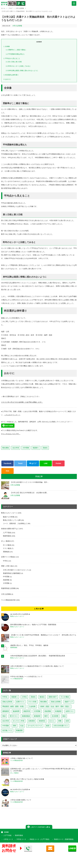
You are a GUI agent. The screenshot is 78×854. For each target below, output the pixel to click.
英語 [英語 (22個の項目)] (4, 716)
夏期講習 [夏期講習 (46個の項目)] (5, 711)
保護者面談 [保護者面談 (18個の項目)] (26, 716)
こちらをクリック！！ (12, 415)
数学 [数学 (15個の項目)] (46, 716)
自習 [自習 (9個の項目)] (67, 721)
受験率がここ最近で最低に (16, 50)
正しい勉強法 (6, 541)
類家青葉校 (7, 536)
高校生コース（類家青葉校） (64, 839)
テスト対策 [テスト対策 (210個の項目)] (32, 702)
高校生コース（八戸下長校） (40, 839)
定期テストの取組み (8, 557)
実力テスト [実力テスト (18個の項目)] (14, 716)
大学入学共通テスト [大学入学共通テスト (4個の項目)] (60, 726)
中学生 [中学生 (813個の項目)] (4, 697)
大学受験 (26, 448)
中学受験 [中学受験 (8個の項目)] (5, 726)
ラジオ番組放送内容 (8, 600)
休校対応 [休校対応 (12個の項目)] (42, 721)
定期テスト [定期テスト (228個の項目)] (20, 702)
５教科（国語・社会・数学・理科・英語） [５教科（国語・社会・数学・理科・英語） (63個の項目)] (55, 706)
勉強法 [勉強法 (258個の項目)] (42, 697)
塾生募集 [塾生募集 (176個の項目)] (43, 702)
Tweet (20, 463)
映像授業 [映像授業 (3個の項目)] (19, 730)
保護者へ (36, 448)
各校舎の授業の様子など (10, 529)
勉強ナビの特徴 (8, 517)
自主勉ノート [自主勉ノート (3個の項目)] (7, 730)
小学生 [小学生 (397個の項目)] (24, 697)
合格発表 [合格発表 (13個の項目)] (31, 721)
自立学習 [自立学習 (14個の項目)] (5, 721)
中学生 (5, 561)
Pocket (58, 463)
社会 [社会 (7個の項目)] (22, 726)
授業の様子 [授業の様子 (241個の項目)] (53, 697)
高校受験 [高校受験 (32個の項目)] (48, 711)
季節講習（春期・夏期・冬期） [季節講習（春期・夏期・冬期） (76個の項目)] (13, 706)
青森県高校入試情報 (8, 588)
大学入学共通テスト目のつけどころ (16, 570)
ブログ (10, 8)
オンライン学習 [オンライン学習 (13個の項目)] (18, 721)
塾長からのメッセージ (9, 513)
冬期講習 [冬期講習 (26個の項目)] (58, 711)
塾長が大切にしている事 (12, 520)
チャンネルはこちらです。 (10, 434)
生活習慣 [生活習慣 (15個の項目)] (55, 716)
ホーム (3, 8)
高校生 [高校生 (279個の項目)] (33, 697)
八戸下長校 (7, 533)
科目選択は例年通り (11, 75)
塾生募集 (5, 448)
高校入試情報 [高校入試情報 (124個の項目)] (56, 702)
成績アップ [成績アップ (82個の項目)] (69, 702)
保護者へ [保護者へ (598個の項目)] (14, 697)
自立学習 (16, 448)
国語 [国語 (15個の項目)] (64, 716)
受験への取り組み (7, 566)
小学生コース (8, 839)
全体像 (7, 46)
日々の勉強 (7, 545)
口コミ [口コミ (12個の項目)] (51, 721)
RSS (7, 471)
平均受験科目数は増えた (15, 54)
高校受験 (6, 580)
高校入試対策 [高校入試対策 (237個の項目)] (7, 702)
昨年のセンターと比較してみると (18, 66)
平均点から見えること (12, 58)
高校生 (45, 448)
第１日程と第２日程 (14, 62)
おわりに (7, 79)
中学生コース (21, 839)
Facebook (7, 463)
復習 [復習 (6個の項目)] (47, 726)
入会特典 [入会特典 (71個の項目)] (32, 706)
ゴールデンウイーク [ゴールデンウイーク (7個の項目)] (35, 726)
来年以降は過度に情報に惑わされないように (22, 70)
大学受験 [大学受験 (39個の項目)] (37, 711)
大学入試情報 (20, 8)
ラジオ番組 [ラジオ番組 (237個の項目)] (65, 697)
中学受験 (6, 576)
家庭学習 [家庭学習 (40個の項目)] (27, 711)
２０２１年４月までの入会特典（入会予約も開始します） (22, 402)
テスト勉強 (7, 548)
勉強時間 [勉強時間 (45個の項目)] (16, 711)
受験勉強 (6, 552)
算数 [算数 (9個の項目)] (59, 721)
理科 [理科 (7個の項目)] (14, 726)
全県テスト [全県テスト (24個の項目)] (70, 711)
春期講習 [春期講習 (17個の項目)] (37, 716)
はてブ (32, 463)
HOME (6, 832)
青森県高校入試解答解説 (12, 573)
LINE (45, 463)
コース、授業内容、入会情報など (15, 523)
